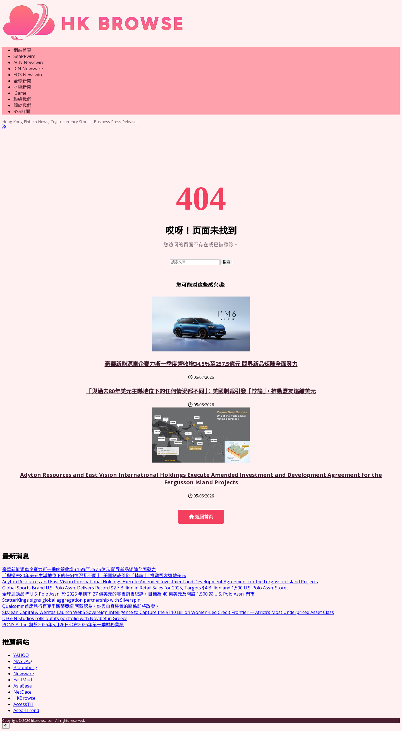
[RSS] (4, 126)
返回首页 (201, 516)
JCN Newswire (28, 68)
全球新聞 (22, 81)
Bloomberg (25, 667)
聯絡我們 (22, 99)
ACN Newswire (28, 62)
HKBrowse (24, 698)
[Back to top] (5, 726)
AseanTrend (26, 710)
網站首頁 (22, 50)
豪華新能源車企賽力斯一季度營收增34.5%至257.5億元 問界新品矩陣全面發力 (201, 364)
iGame (20, 93)
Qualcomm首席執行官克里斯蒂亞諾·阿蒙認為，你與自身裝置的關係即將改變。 (80, 606)
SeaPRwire (24, 56)
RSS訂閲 (21, 111)
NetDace (22, 692)
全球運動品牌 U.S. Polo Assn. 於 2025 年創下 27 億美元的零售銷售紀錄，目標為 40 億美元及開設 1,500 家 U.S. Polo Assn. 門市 (128, 594)
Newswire (23, 674)
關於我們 (22, 105)
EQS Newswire (28, 75)
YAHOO (21, 655)
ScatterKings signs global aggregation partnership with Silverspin (71, 600)
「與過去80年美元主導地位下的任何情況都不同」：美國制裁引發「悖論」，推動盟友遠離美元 (201, 391)
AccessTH (23, 704)
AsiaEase (22, 686)
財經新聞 (22, 87)
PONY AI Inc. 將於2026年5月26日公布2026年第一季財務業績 (63, 624)
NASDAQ (22, 661)
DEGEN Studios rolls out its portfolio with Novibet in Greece (64, 618)
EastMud (22, 680)
